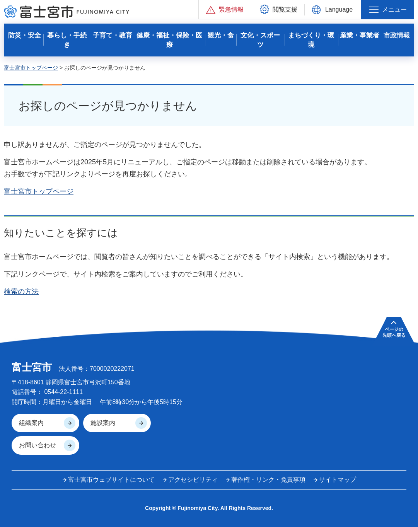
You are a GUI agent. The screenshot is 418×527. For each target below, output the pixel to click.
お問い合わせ (37, 445)
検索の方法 (21, 291)
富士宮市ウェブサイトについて (111, 479)
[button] (225, 9)
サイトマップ (337, 479)
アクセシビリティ (193, 479)
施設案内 (102, 423)
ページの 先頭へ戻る (394, 332)
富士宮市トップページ (31, 68)
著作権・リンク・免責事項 (268, 479)
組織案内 (31, 423)
